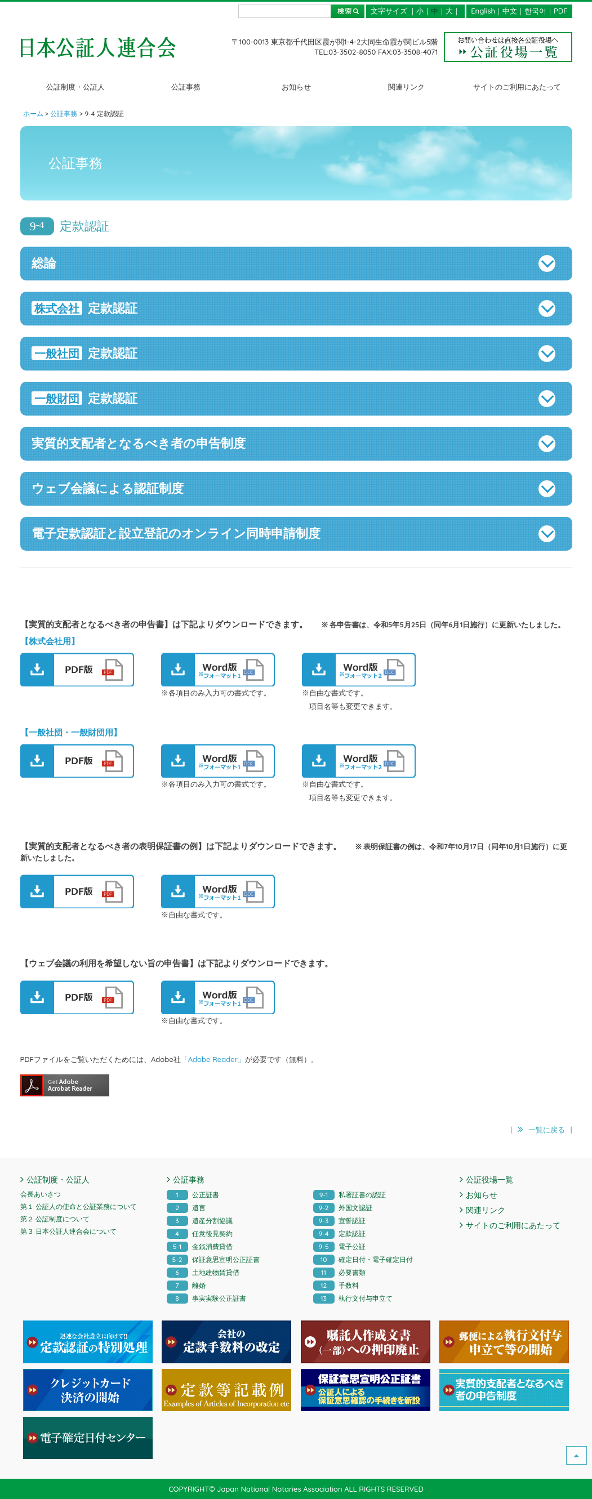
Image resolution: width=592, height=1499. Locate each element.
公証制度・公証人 (75, 86)
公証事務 (186, 86)
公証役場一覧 (489, 1180)
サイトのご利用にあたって (517, 86)
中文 (509, 10)
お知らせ (296, 86)
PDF (560, 10)
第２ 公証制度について (55, 1219)
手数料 (336, 1285)
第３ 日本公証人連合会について (68, 1231)
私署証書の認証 (349, 1194)
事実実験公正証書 (206, 1298)
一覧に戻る (546, 1129)
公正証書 (193, 1194)
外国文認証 (342, 1207)
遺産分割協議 (200, 1220)
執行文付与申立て (353, 1298)
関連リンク (406, 86)
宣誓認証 (339, 1220)
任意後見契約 (200, 1233)
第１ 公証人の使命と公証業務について (78, 1206)
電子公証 (339, 1246)
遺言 (186, 1207)
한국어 (535, 10)
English (483, 10)
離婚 (186, 1285)
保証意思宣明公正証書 (213, 1259)
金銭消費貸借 (200, 1246)
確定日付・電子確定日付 (363, 1259)
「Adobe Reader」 (213, 1059)
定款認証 (339, 1233)
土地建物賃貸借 (203, 1272)
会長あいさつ (40, 1194)
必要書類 (339, 1272)
